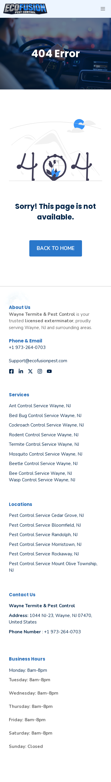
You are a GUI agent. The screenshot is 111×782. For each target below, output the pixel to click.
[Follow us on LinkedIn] (20, 371)
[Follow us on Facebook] (11, 371)
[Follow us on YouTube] (49, 371)
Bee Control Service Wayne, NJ (40, 473)
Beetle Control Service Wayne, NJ (43, 464)
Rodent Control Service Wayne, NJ (43, 435)
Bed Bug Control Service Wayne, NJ (45, 416)
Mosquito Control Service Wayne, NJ (45, 454)
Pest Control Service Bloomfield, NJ (45, 525)
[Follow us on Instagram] (39, 371)
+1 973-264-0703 (27, 347)
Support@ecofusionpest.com (38, 361)
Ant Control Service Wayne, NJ (40, 406)
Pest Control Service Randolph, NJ (43, 535)
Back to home (56, 248)
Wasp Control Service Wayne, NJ (42, 480)
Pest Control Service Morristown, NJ (45, 544)
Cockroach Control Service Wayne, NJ (46, 425)
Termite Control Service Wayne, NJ (44, 444)
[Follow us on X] (30, 371)
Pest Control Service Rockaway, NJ (44, 554)
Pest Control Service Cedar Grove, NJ (46, 515)
